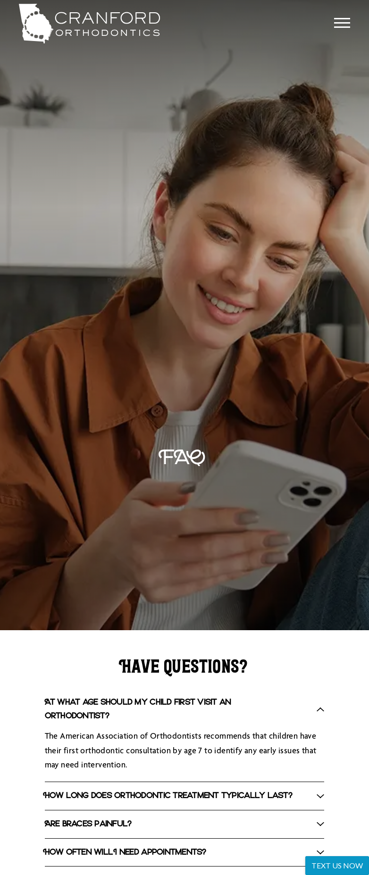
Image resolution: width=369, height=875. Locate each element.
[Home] (82, 23)
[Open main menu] (342, 22)
